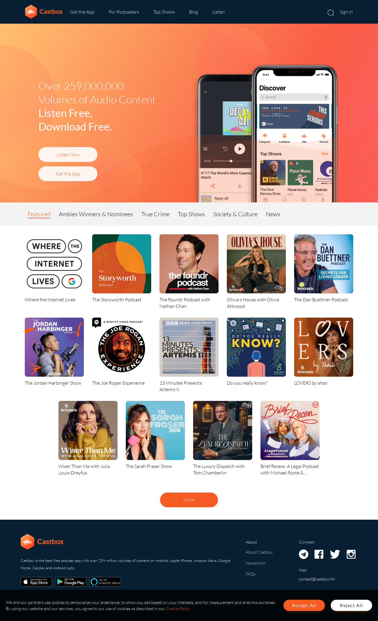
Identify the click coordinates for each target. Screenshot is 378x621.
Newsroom (255, 562)
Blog (193, 12)
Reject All (351, 605)
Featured (39, 214)
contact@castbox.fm (317, 578)
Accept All (304, 605)
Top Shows (164, 12)
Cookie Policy (178, 608)
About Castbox (259, 552)
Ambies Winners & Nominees (96, 214)
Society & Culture (235, 214)
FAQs (250, 573)
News (273, 214)
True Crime (155, 214)
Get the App (82, 12)
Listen (218, 12)
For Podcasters (124, 12)
